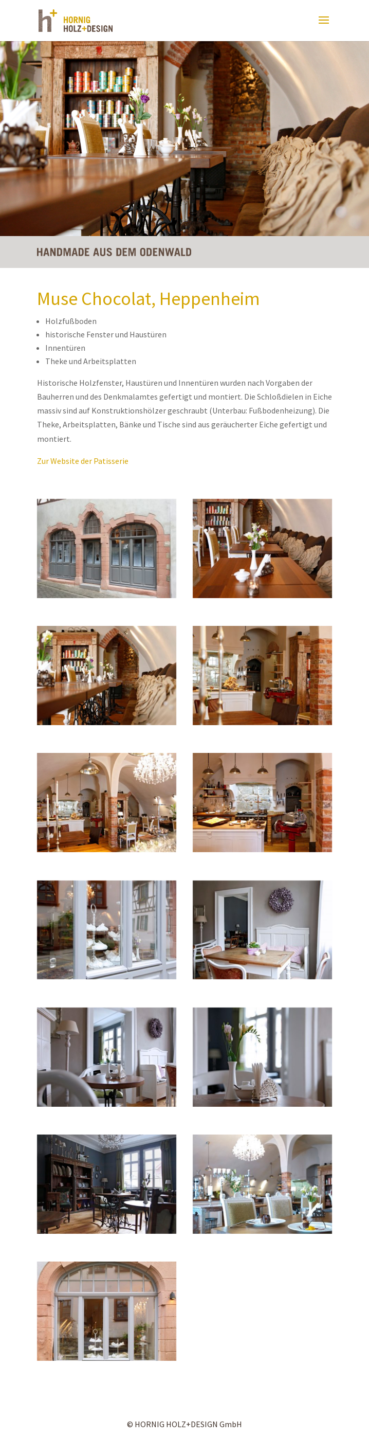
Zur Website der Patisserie (82, 461)
